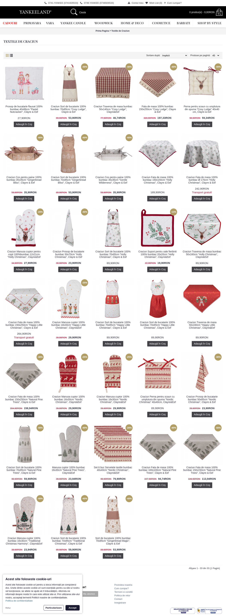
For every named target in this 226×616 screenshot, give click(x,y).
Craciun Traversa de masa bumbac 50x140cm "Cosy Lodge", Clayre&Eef (113, 109)
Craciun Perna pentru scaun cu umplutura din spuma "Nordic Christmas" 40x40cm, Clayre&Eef (157, 399)
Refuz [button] (8, 608)
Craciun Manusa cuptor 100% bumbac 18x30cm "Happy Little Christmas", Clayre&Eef (68, 325)
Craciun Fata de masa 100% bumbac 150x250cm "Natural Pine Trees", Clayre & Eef (24, 399)
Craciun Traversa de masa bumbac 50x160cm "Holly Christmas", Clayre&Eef (202, 254)
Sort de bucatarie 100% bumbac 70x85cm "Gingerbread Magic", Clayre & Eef (113, 541)
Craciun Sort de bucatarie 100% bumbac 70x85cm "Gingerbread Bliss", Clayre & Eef (68, 180)
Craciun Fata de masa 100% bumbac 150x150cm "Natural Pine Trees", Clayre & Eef (202, 470)
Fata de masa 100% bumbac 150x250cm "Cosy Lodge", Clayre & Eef (157, 109)
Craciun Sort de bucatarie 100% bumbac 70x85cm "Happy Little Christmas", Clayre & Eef (113, 325)
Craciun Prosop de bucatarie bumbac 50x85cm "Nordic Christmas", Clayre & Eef (202, 399)
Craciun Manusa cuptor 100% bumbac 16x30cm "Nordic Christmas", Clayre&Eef (68, 399)
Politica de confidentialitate (19, 600)
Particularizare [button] (54, 607)
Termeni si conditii (123, 592)
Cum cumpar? (121, 588)
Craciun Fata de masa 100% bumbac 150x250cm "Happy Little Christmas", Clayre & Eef (24, 325)
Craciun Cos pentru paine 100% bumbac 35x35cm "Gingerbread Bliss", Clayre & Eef (24, 180)
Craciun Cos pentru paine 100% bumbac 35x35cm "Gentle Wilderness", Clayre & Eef (113, 180)
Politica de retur (122, 595)
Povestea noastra (123, 585)
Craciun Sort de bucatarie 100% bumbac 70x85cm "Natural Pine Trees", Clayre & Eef (24, 470)
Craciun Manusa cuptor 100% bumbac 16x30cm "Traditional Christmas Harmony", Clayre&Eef (24, 541)
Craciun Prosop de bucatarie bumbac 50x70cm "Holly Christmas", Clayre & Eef (68, 254)
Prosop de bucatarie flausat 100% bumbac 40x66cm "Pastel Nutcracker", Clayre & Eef (24, 109)
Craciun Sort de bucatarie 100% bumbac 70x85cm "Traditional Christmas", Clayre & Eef (68, 541)
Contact (118, 599)
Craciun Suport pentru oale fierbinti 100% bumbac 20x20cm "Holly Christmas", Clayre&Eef (157, 254)
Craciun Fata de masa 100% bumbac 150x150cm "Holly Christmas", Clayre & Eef (157, 180)
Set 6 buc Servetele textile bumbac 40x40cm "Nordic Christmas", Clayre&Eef (113, 470)
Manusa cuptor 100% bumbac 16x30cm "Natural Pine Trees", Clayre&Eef (68, 470)
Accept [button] (72, 607)
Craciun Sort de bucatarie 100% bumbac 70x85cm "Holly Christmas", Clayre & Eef (113, 254)
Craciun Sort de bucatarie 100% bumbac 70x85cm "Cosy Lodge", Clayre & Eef (69, 109)
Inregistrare (120, 602)
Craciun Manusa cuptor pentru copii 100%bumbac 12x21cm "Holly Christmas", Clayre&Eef (24, 254)
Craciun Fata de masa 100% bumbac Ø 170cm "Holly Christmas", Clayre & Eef (202, 180)
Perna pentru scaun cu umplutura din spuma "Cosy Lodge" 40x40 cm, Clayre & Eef (202, 109)
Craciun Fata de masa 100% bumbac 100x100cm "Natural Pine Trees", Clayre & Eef (157, 470)
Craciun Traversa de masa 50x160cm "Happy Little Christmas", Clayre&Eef (202, 325)
